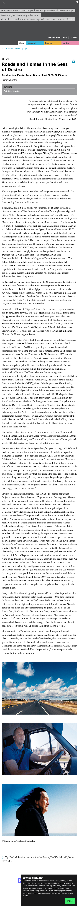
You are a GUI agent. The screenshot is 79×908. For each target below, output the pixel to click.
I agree (70, 901)
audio (66, 43)
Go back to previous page (16, 48)
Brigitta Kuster (12, 91)
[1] (50, 160)
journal (32, 43)
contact (73, 37)
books (48, 43)
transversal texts (58, 37)
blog (21, 43)
